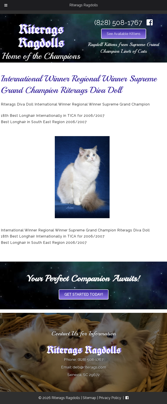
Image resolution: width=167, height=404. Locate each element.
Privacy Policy (110, 398)
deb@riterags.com (89, 367)
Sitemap (89, 398)
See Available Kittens (123, 34)
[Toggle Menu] (6, 5)
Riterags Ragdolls (83, 5)
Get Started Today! (83, 294)
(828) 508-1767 (118, 22)
